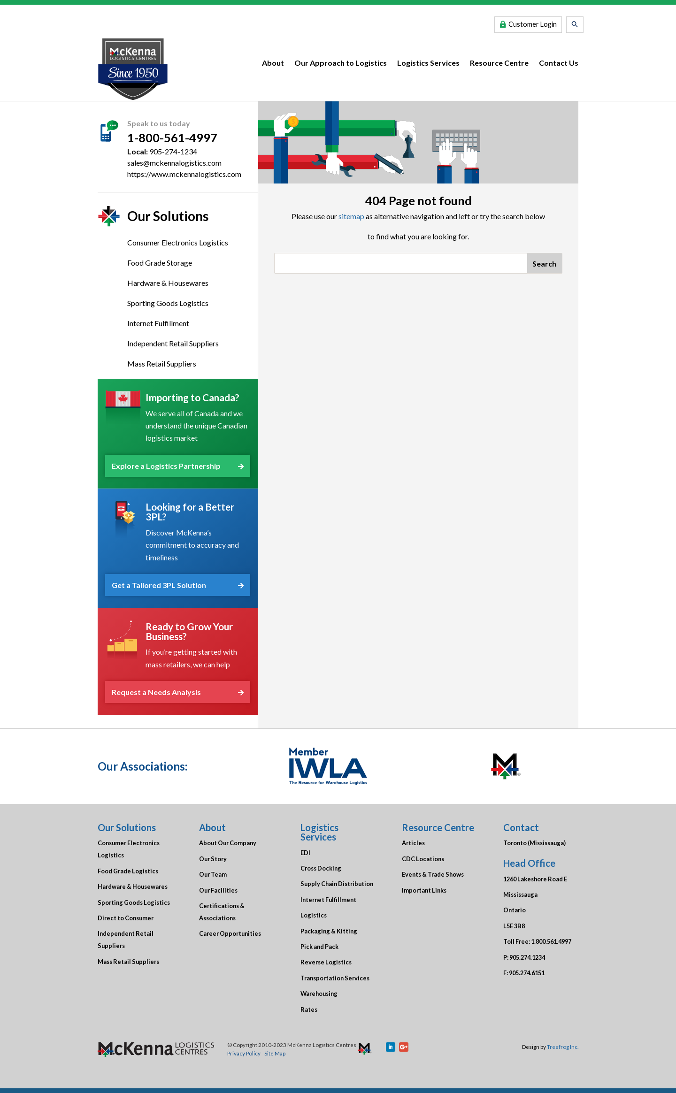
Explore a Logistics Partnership (178, 465)
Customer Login (532, 24)
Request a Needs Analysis (178, 692)
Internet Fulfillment (158, 323)
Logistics (313, 915)
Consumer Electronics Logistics (177, 242)
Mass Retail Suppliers (161, 363)
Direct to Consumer (126, 918)
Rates (308, 1009)
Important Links (424, 890)
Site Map (274, 1053)
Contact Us (558, 62)
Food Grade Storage (159, 262)
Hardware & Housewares (167, 282)
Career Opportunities (230, 933)
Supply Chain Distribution (336, 883)
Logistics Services (428, 62)
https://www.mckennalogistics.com (184, 173)
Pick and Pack (319, 946)
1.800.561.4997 (551, 941)
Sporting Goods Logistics (167, 302)
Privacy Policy (244, 1053)
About (273, 62)
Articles (413, 843)
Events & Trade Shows (433, 874)
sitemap (351, 216)
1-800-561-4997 (172, 137)
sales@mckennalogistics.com (174, 162)
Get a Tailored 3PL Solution (178, 585)
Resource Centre (499, 62)
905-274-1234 (173, 151)
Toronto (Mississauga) (534, 843)
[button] (574, 25)
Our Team (213, 874)
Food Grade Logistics (128, 871)
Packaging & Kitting (328, 931)
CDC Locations (423, 859)
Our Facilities (218, 890)
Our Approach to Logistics (340, 62)
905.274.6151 (527, 973)
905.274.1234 (527, 957)
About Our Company (227, 843)
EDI (305, 852)
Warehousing (319, 993)
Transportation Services (334, 978)
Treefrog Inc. (562, 1046)
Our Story (213, 859)
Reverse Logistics (326, 962)
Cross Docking (320, 868)
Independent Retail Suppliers (173, 343)
